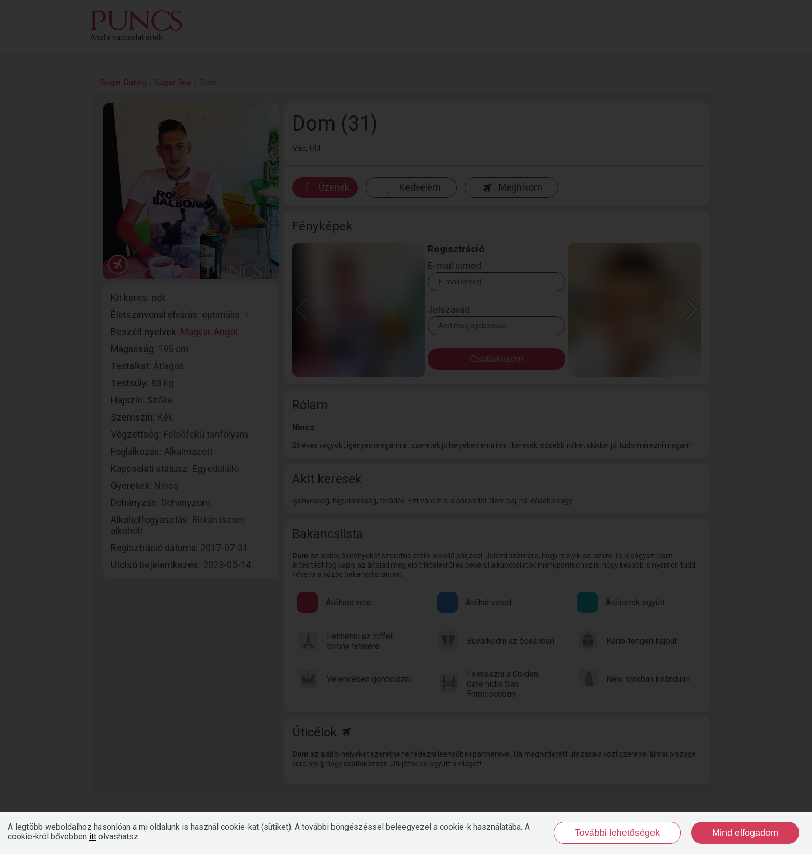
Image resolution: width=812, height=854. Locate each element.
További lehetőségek (617, 833)
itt (92, 837)
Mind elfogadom (745, 833)
